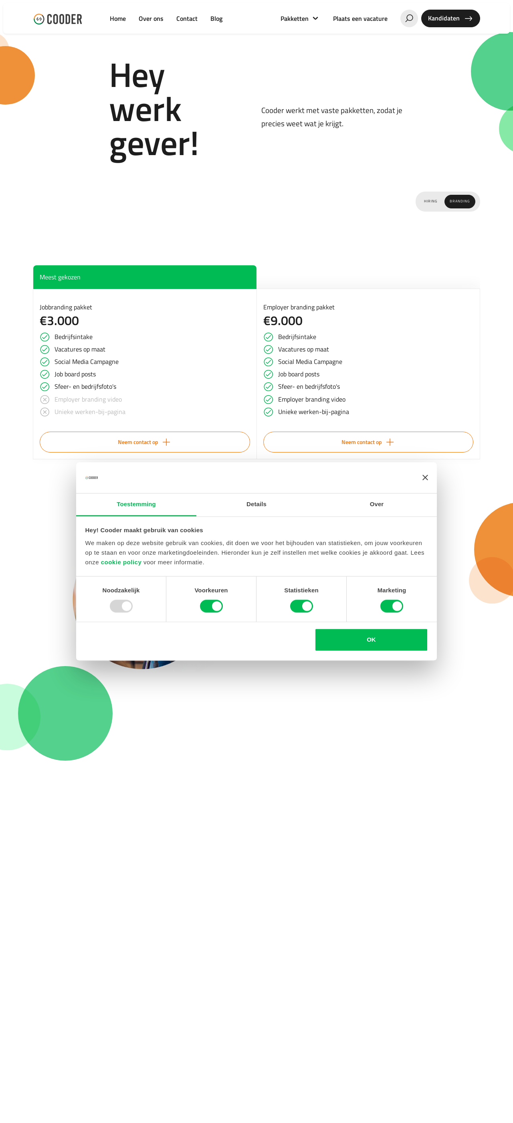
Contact (187, 18)
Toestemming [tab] (136, 504)
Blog (216, 18)
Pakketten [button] (295, 18)
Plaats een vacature (360, 18)
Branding (460, 201)
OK (371, 639)
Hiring (431, 201)
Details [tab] (256, 504)
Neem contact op (145, 442)
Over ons (151, 18)
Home (118, 18)
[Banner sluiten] (425, 478)
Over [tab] (377, 504)
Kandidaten (450, 18)
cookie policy (121, 562)
